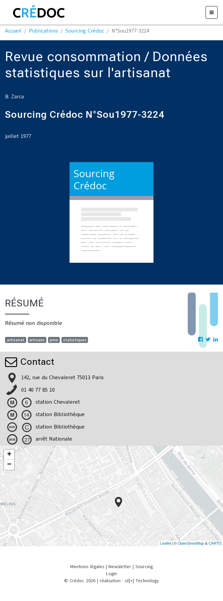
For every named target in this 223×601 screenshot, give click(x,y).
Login (111, 573)
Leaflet (165, 543)
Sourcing (144, 566)
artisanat (16, 340)
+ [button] (9, 455)
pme (54, 340)
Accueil (13, 31)
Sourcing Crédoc (84, 31)
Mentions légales (87, 566)
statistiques (75, 340)
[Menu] (212, 12)
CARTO (215, 543)
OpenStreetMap (191, 543)
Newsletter (119, 566)
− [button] (9, 465)
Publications (43, 31)
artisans (37, 340)
